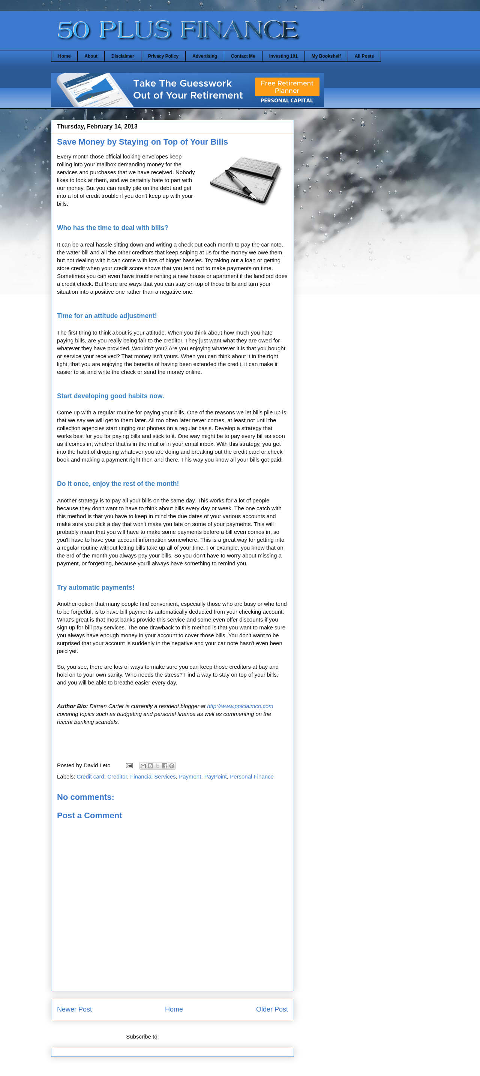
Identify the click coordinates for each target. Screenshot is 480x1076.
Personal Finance (252, 776)
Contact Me (243, 56)
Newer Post (74, 1009)
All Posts (364, 56)
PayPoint (215, 776)
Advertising (204, 56)
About (91, 56)
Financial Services (153, 776)
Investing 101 (283, 56)
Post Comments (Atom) (189, 1036)
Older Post (272, 1009)
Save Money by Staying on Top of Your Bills (142, 141)
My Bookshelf (326, 56)
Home (64, 56)
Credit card (90, 776)
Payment (190, 776)
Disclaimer (122, 56)
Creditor (117, 776)
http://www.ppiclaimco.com (240, 706)
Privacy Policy (163, 56)
